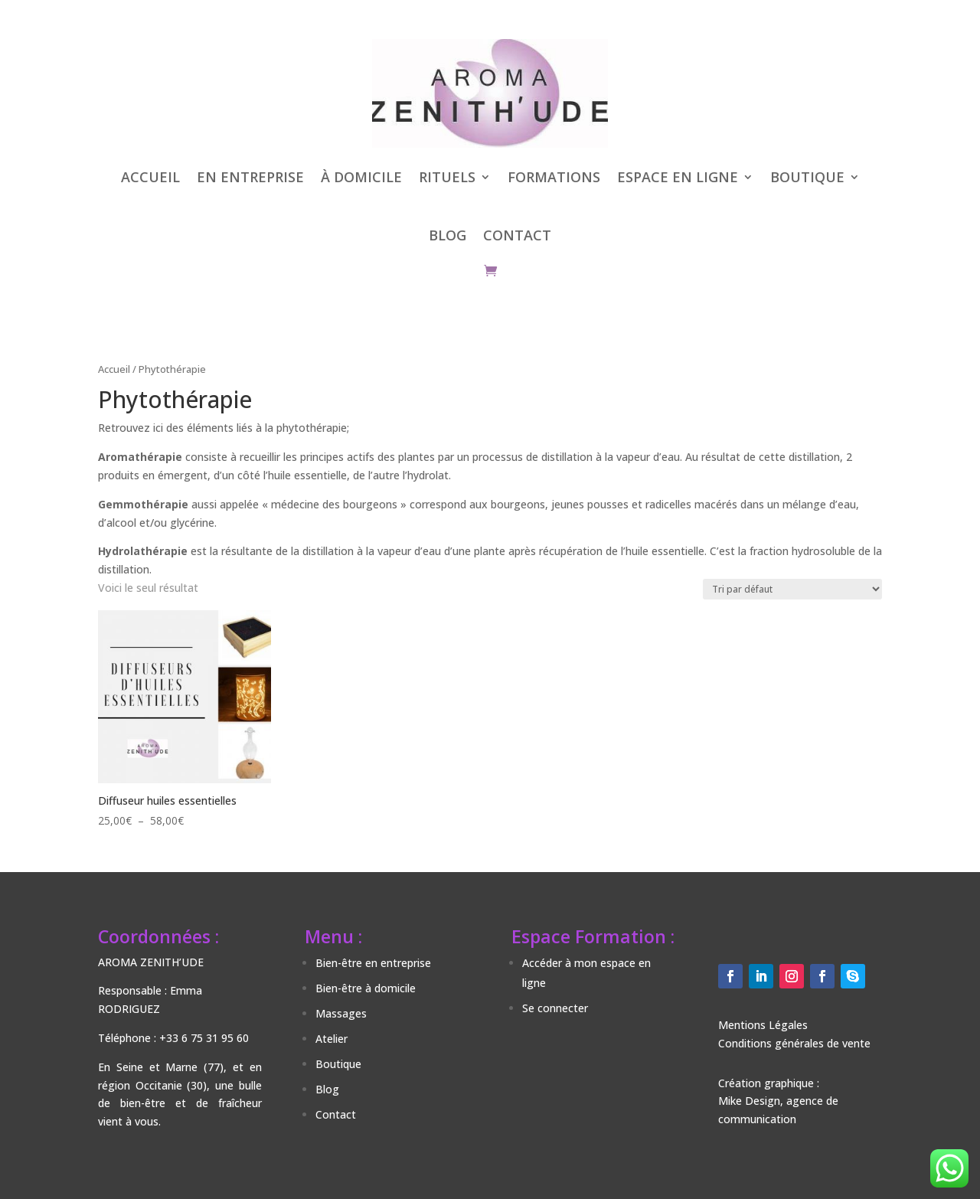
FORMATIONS (554, 177)
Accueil (114, 369)
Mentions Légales (763, 1025)
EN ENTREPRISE (250, 177)
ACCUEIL (150, 177)
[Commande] (792, 589)
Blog (327, 1089)
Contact (335, 1114)
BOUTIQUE (807, 177)
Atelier (331, 1038)
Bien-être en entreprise (373, 963)
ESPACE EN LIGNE (677, 177)
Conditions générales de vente (794, 1043)
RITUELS (447, 177)
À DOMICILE (361, 177)
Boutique (338, 1064)
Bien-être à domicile (365, 988)
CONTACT (517, 235)
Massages (341, 1013)
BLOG (447, 235)
